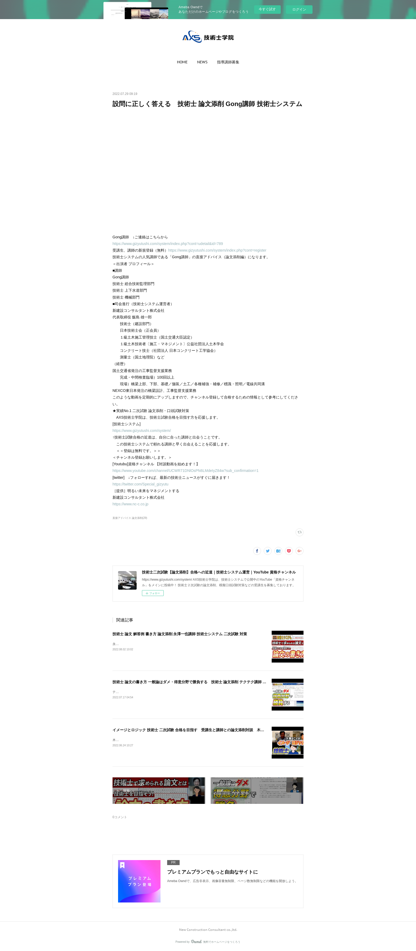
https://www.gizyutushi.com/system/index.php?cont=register (217, 250)
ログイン (299, 9)
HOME (182, 62)
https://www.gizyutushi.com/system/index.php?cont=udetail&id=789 (167, 244)
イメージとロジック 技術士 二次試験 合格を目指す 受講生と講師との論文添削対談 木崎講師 (192, 730)
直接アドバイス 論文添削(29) (129, 517)
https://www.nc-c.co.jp (130, 504)
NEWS (202, 62)
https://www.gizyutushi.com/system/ (141, 430)
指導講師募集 (228, 62)
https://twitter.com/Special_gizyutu (140, 484)
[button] (182, 62)
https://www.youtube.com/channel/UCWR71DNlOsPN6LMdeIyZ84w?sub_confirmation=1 (185, 470)
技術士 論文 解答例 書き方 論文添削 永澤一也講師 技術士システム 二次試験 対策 (179, 634)
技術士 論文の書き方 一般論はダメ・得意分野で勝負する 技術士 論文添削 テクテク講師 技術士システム (200, 682)
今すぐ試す (267, 9)
